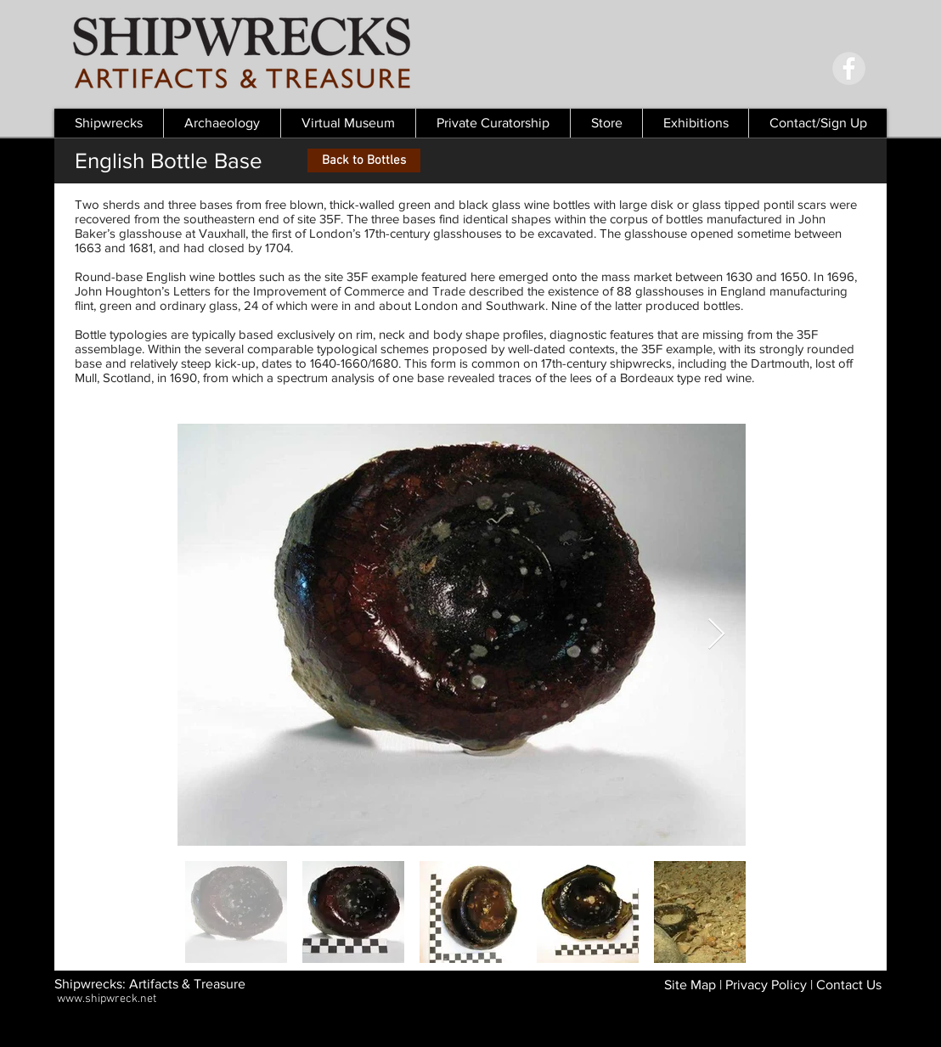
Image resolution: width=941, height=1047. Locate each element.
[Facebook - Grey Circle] (848, 68)
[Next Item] (716, 634)
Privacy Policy (766, 984)
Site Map (690, 984)
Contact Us (849, 984)
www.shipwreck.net (106, 999)
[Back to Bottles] (363, 160)
